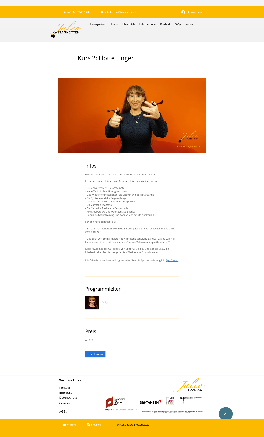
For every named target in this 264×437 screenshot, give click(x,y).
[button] (114, 24)
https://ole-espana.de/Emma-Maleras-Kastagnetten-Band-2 (136, 242)
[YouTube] (64, 424)
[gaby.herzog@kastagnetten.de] (119, 12)
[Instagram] (88, 424)
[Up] (226, 414)
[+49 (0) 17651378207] (77, 12)
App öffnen (172, 260)
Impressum (67, 393)
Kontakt (64, 388)
